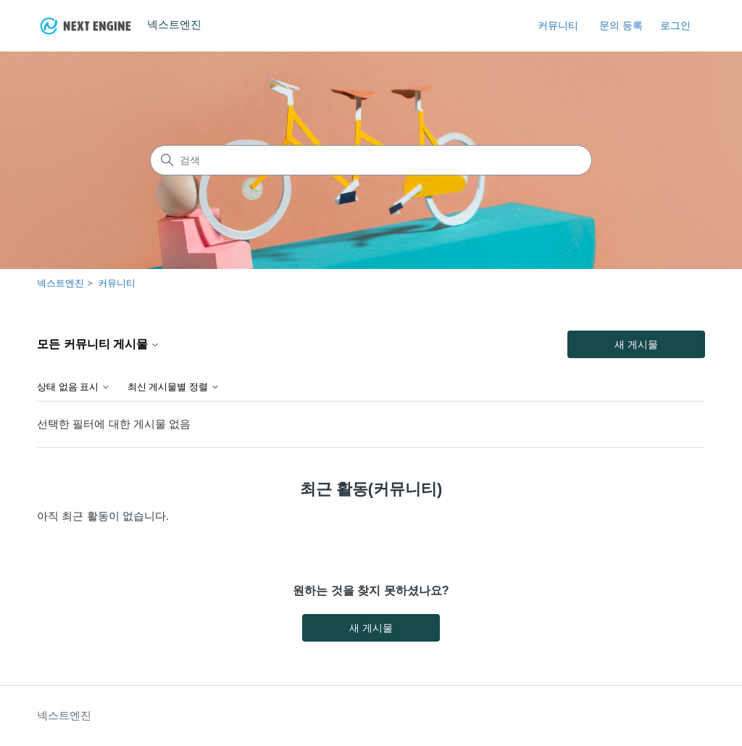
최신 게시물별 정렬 (174, 387)
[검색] (371, 160)
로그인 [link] (675, 25)
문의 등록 (621, 25)
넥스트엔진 (60, 283)
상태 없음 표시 (73, 387)
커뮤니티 (558, 25)
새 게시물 (636, 344)
